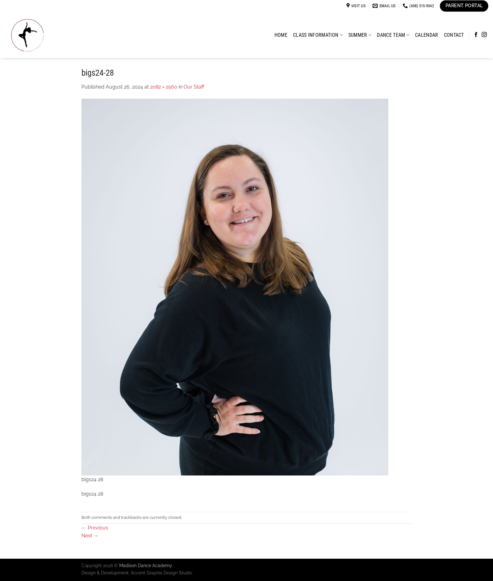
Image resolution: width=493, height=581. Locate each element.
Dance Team (393, 35)
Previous (94, 528)
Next (89, 536)
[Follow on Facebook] (476, 35)
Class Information (318, 35)
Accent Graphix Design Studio (161, 572)
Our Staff (194, 87)
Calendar (426, 35)
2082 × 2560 (163, 87)
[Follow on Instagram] (484, 35)
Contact (454, 35)
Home (280, 35)
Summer (359, 35)
